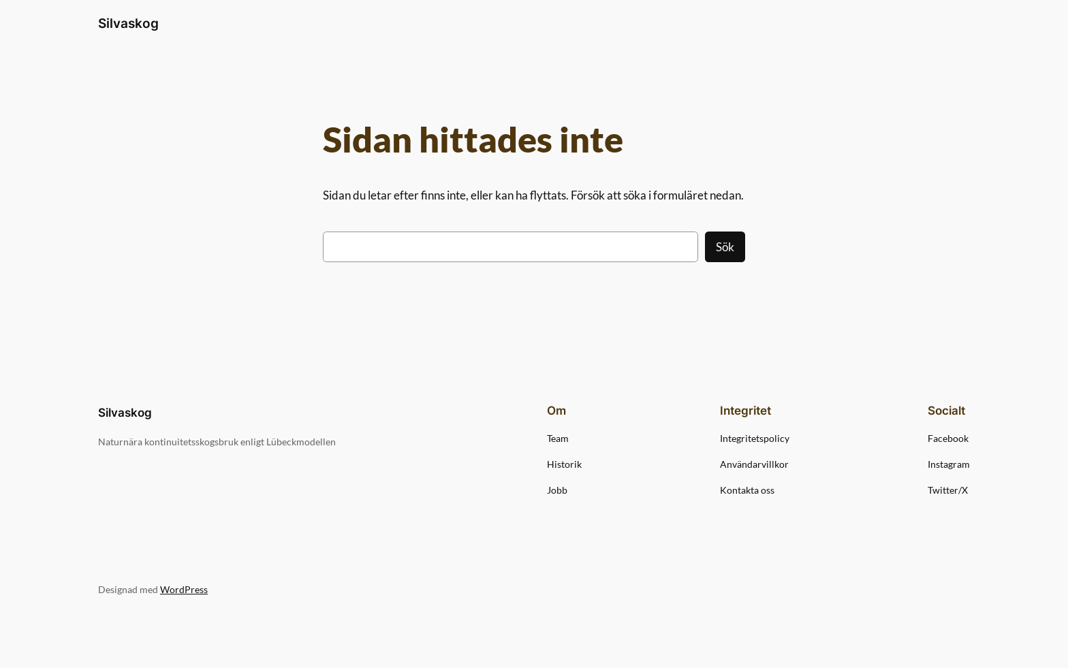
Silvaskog (128, 23)
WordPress (184, 589)
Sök (725, 247)
